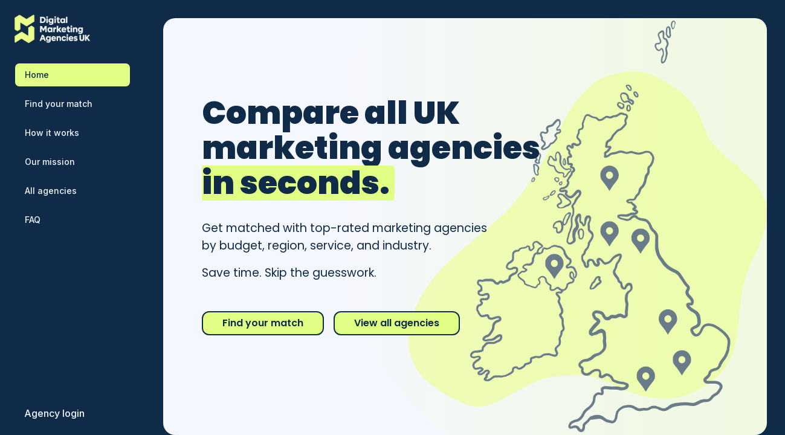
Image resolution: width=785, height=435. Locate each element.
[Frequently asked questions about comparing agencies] (73, 220)
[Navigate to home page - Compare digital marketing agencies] (73, 75)
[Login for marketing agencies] (54, 413)
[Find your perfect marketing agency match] (73, 104)
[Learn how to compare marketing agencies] (73, 133)
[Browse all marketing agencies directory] (73, 191)
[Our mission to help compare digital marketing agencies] (73, 162)
